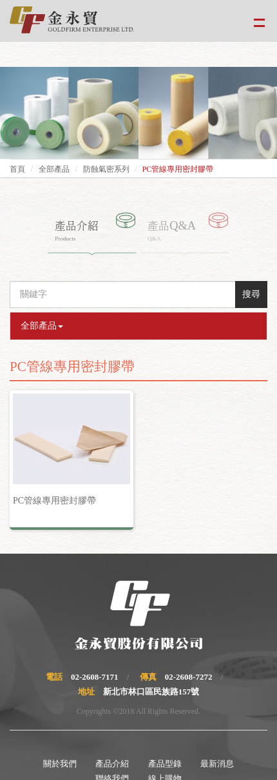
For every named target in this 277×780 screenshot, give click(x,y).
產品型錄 (165, 763)
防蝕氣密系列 (106, 169)
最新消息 (217, 763)
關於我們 (60, 763)
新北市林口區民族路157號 (151, 691)
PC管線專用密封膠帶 (54, 500)
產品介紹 (112, 763)
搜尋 (251, 294)
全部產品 (54, 169)
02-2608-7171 (95, 677)
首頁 (17, 169)
